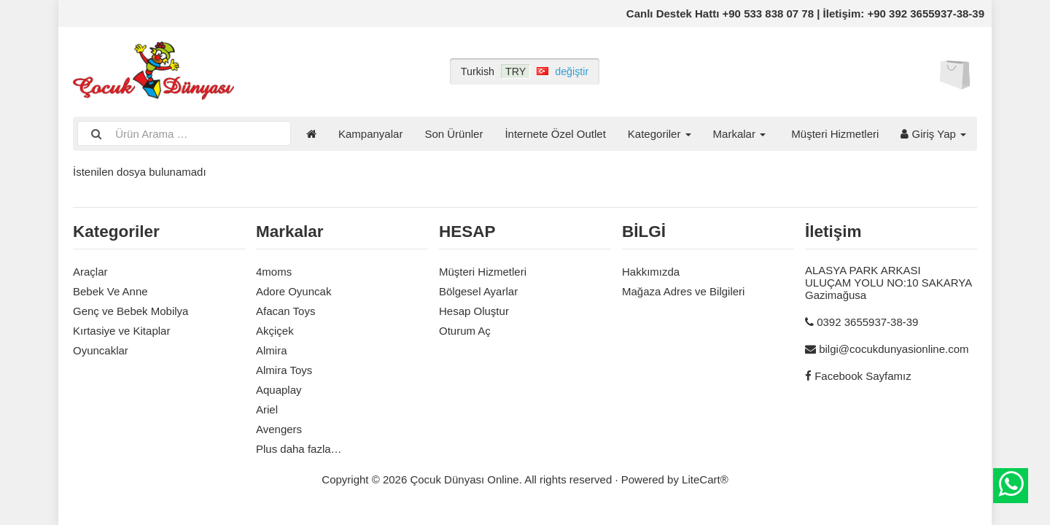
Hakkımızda (651, 271)
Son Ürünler (453, 134)
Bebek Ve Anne (110, 291)
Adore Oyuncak (293, 291)
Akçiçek (275, 330)
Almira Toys (284, 370)
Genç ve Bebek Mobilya (130, 311)
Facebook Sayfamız (862, 376)
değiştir (571, 71)
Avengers (279, 429)
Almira (271, 350)
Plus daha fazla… (299, 449)
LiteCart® (705, 479)
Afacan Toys (285, 311)
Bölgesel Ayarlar (478, 291)
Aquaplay (279, 390)
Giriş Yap (933, 134)
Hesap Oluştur (474, 311)
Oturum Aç (465, 330)
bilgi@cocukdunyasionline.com (893, 349)
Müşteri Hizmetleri (835, 134)
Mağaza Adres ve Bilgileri (683, 291)
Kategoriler (659, 134)
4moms (274, 271)
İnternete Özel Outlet (555, 134)
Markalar (739, 134)
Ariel (267, 409)
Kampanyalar (370, 134)
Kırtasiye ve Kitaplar (121, 330)
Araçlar (90, 271)
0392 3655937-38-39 (867, 322)
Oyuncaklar (100, 350)
